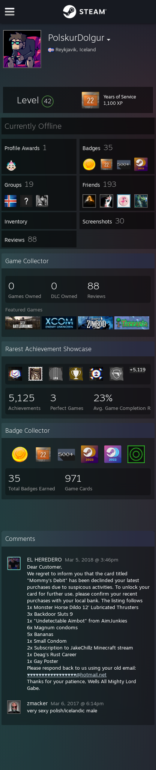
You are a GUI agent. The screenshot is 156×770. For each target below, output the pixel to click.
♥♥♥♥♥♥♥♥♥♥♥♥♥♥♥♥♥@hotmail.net (66, 675)
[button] (35, 99)
